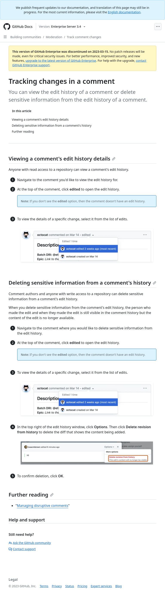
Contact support (22, 549)
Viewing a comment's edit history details (62, 158)
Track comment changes (84, 37)
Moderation (54, 37)
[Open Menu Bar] (158, 26)
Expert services (101, 586)
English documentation (124, 12)
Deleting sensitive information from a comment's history (82, 282)
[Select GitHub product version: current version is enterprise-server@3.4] (62, 26)
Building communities (25, 37)
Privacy (57, 586)
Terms (44, 586)
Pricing (82, 586)
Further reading (31, 494)
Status (69, 586)
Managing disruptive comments (42, 505)
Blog (118, 586)
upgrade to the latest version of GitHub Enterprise (61, 61)
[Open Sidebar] (5, 36)
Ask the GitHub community (30, 543)
